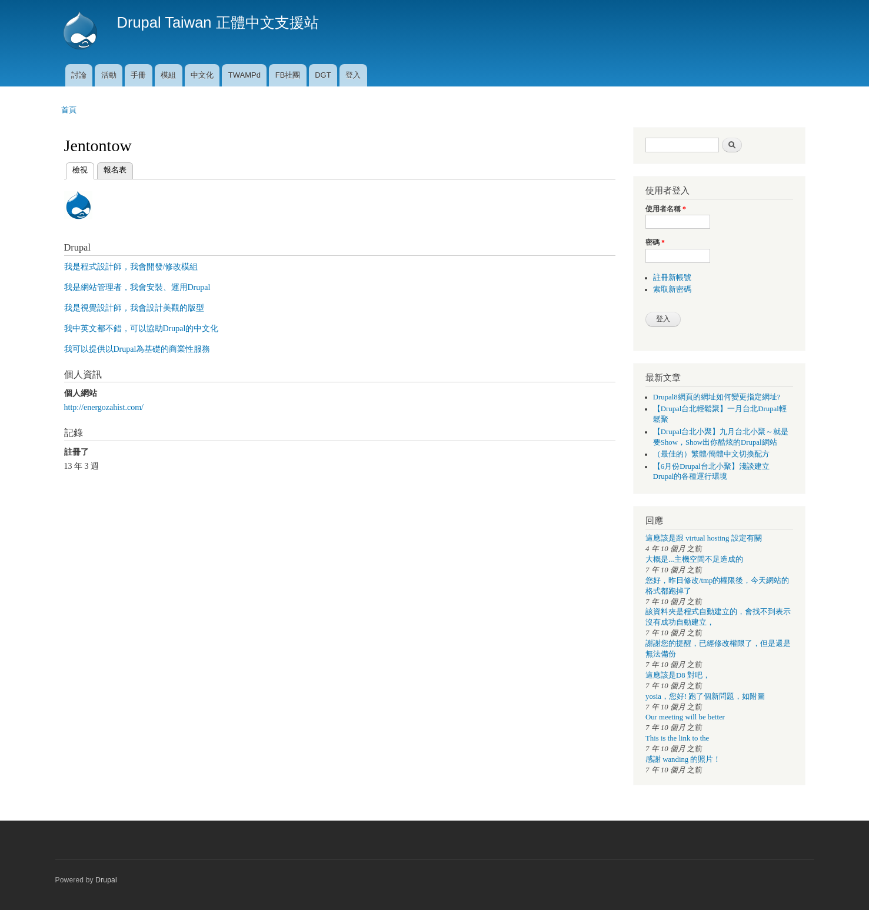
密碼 (655, 242)
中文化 (202, 75)
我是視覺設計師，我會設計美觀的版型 (134, 308)
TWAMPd (244, 75)
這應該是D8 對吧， (677, 675)
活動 (108, 75)
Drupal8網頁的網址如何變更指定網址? (717, 397)
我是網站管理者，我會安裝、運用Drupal (137, 287)
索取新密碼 (672, 289)
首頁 (68, 109)
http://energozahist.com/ (104, 407)
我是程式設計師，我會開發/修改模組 (131, 266)
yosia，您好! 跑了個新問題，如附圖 (705, 696)
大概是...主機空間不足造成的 (694, 559)
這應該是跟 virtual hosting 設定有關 (703, 538)
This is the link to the (677, 738)
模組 (168, 75)
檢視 (80, 168)
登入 (353, 75)
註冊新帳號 (672, 278)
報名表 (115, 169)
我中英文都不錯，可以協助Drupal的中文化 (141, 328)
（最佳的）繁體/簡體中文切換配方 (711, 454)
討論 (78, 75)
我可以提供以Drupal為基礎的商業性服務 (137, 349)
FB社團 (288, 75)
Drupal (106, 880)
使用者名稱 (665, 209)
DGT (323, 75)
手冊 (138, 75)
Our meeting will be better (685, 717)
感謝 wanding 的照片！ (683, 759)
